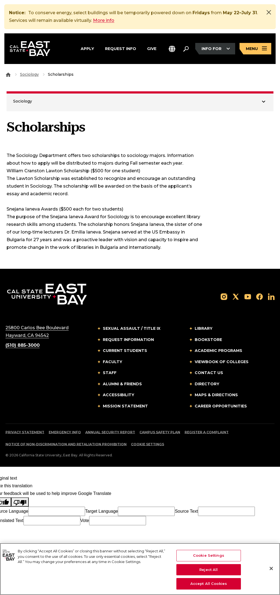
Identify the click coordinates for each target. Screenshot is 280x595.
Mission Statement (125, 406)
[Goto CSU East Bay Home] (8, 74)
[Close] (268, 12)
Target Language (101, 511)
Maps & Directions (216, 394)
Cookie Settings (147, 444)
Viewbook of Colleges (222, 361)
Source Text (186, 511)
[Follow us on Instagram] (224, 296)
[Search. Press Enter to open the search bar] (186, 49)
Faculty (112, 361)
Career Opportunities (221, 406)
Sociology (29, 74)
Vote (84, 520)
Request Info (120, 48)
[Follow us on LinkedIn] (271, 296)
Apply (87, 48)
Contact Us (209, 372)
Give (151, 48)
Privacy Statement (24, 432)
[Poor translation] (20, 502)
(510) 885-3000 (22, 345)
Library (203, 328)
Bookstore (208, 339)
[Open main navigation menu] (255, 49)
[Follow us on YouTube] (247, 296)
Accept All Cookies (208, 583)
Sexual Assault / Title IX (132, 328)
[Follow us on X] (235, 296)
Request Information (128, 339)
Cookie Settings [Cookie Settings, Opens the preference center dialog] (208, 555)
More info (103, 20)
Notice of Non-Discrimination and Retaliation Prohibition (66, 444)
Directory (207, 383)
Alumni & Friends (122, 383)
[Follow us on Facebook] (259, 296)
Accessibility (118, 394)
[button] (172, 48)
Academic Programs (218, 350)
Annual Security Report (110, 432)
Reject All (208, 569)
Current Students (125, 350)
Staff (109, 372)
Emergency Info (65, 432)
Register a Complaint (207, 432)
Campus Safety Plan (159, 432)
